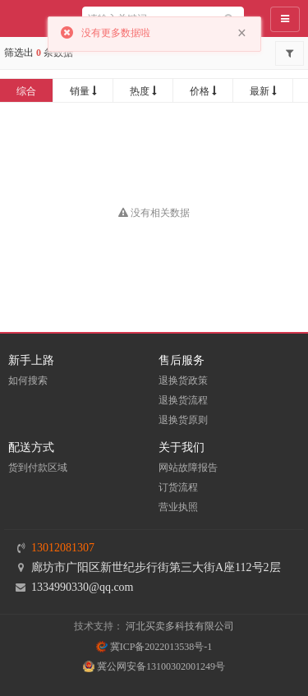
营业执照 (178, 507)
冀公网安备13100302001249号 (154, 666)
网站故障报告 (188, 467)
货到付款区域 (37, 467)
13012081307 (62, 548)
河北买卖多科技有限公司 (180, 626)
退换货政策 (183, 380)
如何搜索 (28, 380)
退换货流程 (183, 400)
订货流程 (178, 487)
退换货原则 (183, 420)
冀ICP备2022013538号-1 (154, 646)
